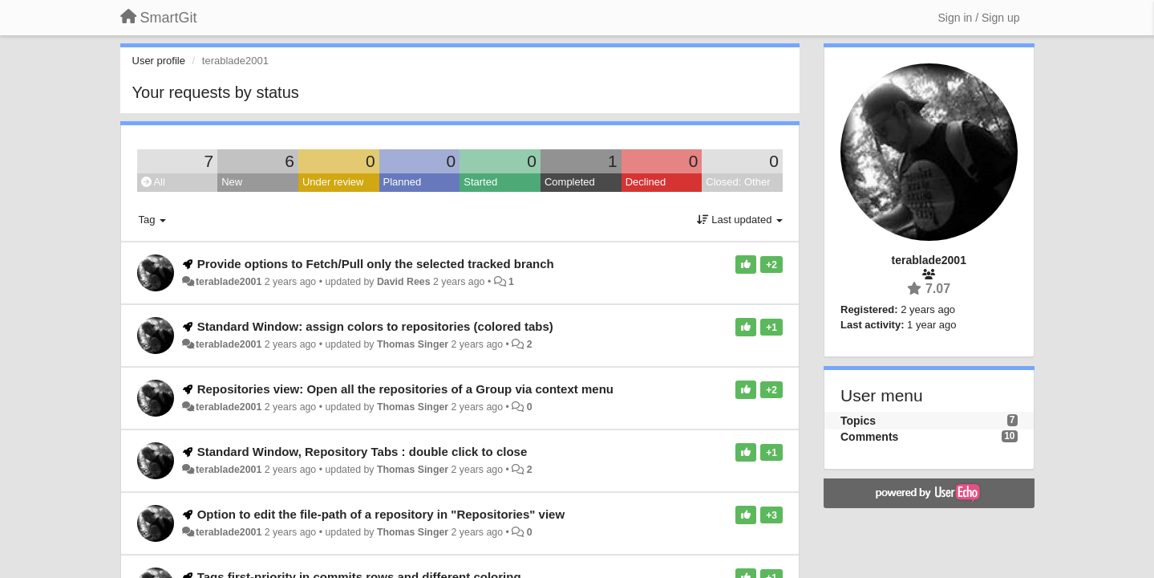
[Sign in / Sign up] (979, 17)
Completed (570, 182)
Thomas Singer (412, 344)
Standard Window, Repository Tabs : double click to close (362, 451)
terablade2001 (228, 281)
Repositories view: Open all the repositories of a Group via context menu (405, 389)
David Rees (404, 281)
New (231, 182)
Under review (333, 182)
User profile (158, 61)
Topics (858, 420)
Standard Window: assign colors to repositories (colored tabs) (375, 326)
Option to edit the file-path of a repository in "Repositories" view (381, 514)
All (153, 182)
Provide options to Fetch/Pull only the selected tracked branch (375, 264)
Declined (646, 182)
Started (480, 182)
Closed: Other (738, 182)
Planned (402, 182)
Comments (869, 436)
